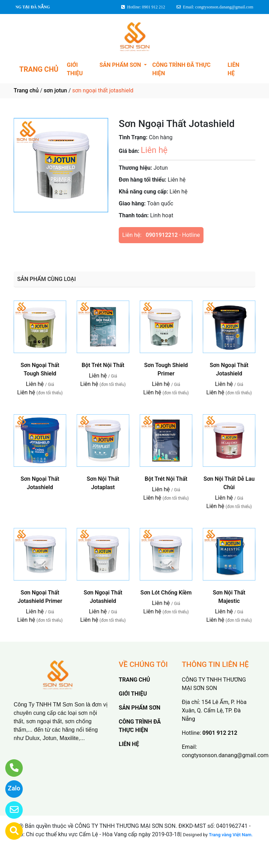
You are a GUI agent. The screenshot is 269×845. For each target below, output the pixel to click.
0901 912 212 (219, 733)
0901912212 (162, 235)
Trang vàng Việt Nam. (231, 834)
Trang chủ (26, 90)
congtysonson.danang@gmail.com (225, 755)
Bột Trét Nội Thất (103, 365)
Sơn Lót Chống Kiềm (166, 592)
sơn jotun (55, 90)
